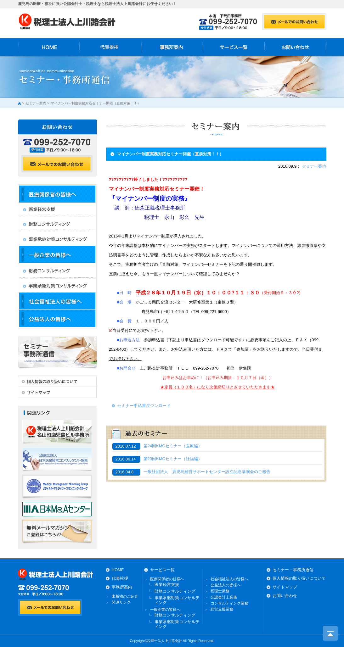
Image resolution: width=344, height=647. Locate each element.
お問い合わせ (295, 47)
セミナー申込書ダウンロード (144, 405)
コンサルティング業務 (229, 603)
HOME (49, 47)
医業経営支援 (167, 584)
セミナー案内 (35, 103)
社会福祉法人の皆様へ (229, 579)
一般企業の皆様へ (165, 609)
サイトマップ (285, 587)
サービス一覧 (234, 47)
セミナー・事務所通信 (293, 569)
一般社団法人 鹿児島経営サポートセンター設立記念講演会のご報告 (207, 472)
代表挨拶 (110, 47)
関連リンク (121, 602)
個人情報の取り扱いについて (299, 578)
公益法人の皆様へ (226, 585)
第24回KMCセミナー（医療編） (175, 446)
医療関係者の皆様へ (167, 579)
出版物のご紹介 (125, 596)
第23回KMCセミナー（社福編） (173, 459)
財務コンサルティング (175, 591)
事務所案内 (172, 47)
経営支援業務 (222, 609)
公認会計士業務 (224, 597)
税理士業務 (220, 591)
